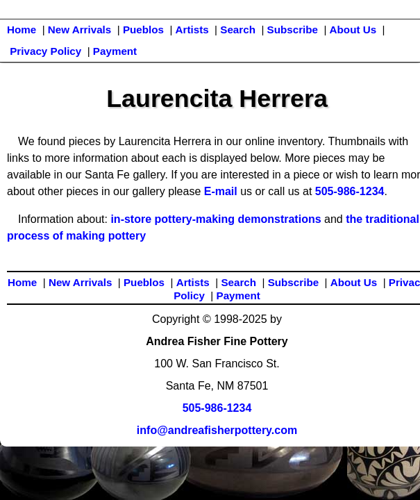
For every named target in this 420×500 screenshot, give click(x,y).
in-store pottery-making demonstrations (215, 219)
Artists (192, 29)
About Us (353, 29)
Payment (115, 51)
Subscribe (292, 29)
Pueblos (143, 29)
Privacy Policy (45, 51)
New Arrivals (79, 29)
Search (237, 29)
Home (21, 29)
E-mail (220, 191)
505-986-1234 (350, 191)
